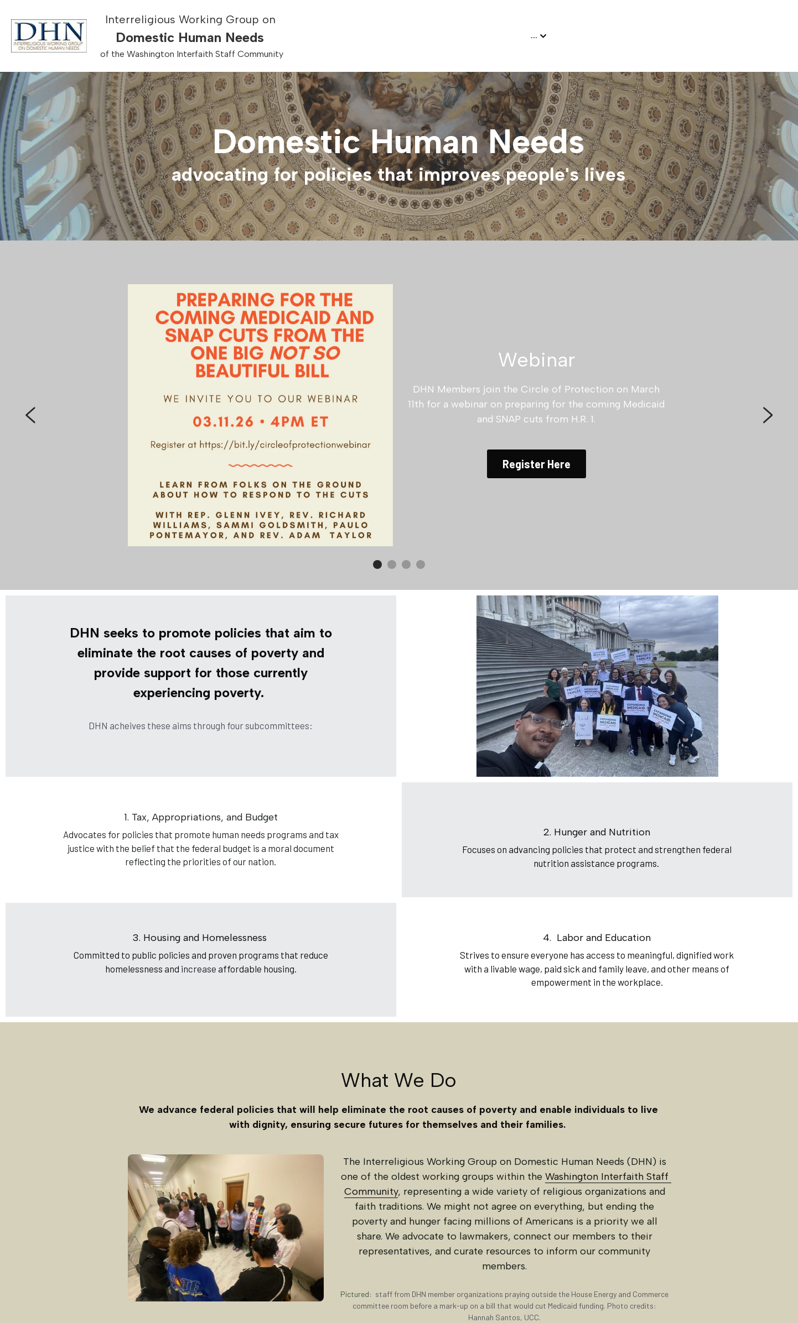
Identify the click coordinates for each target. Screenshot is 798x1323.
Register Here (536, 463)
